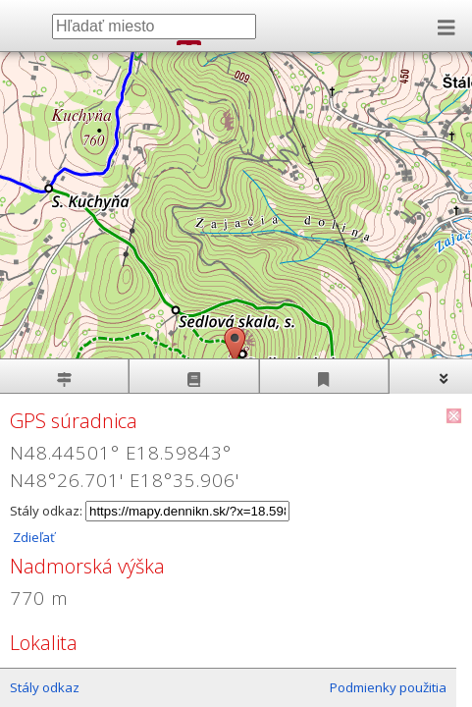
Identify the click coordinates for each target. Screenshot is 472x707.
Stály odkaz (44, 687)
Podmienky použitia (388, 687)
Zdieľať (32, 537)
